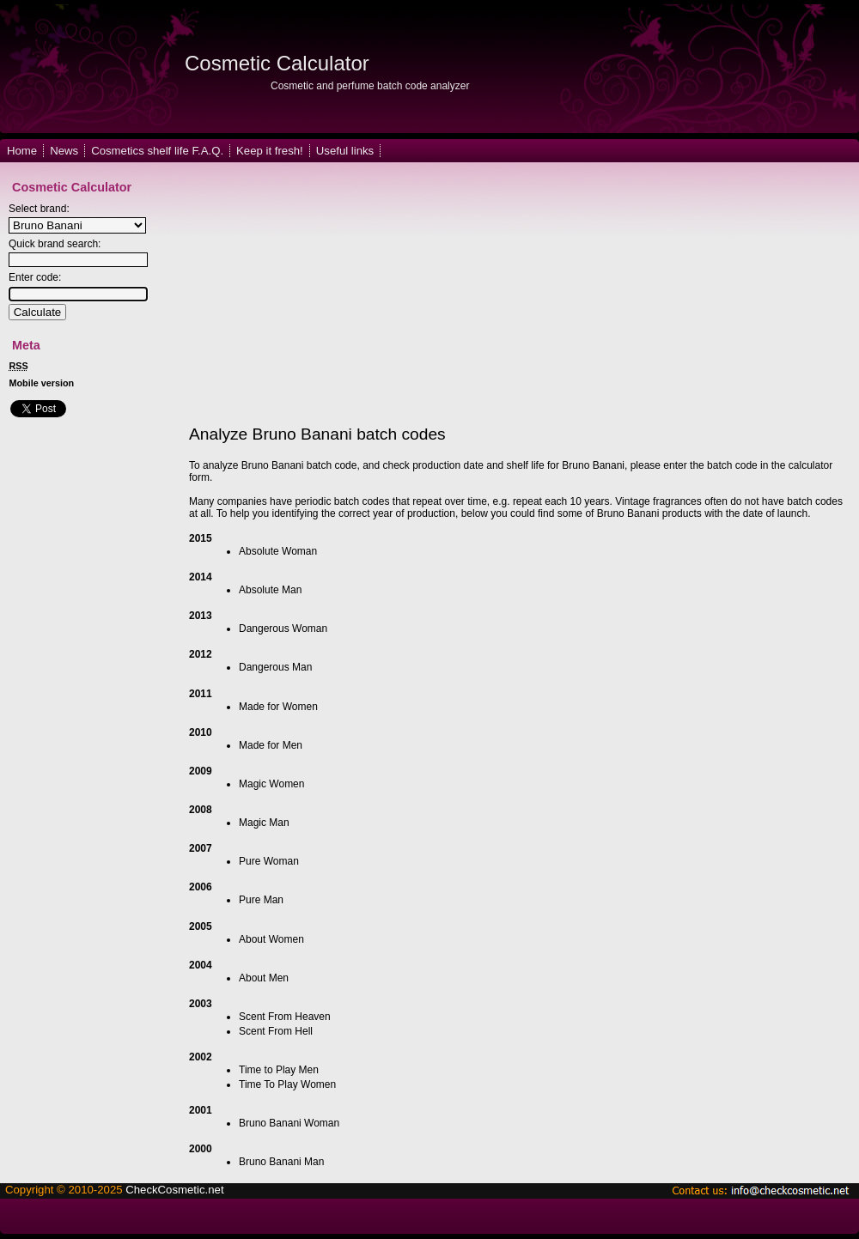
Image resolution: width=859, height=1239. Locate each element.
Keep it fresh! (269, 150)
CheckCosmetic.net (174, 1189)
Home (22, 150)
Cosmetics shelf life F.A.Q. (157, 150)
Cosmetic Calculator (277, 63)
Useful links (345, 150)
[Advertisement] (379, 294)
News (64, 150)
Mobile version (42, 383)
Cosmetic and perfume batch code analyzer (370, 86)
